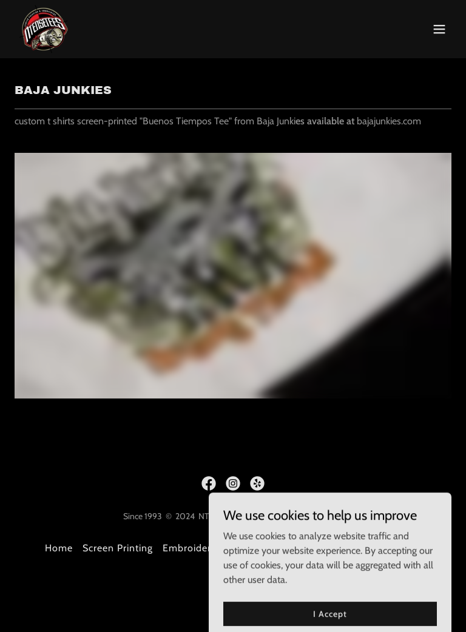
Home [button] (59, 548)
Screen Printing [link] (118, 548)
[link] (43, 29)
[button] (439, 29)
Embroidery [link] (190, 548)
